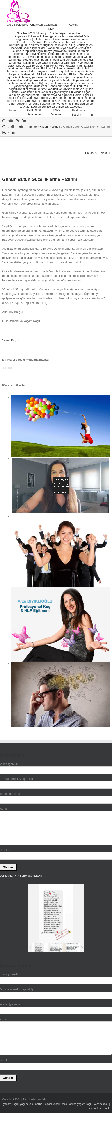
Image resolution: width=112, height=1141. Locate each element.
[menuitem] (38, 25)
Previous (91, 153)
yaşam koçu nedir (99, 1108)
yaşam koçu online (31, 1104)
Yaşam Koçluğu (11, 340)
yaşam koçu (10, 1104)
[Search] (92, 115)
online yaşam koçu (80, 1104)
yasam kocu (101, 1104)
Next (104, 153)
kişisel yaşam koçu (56, 1104)
